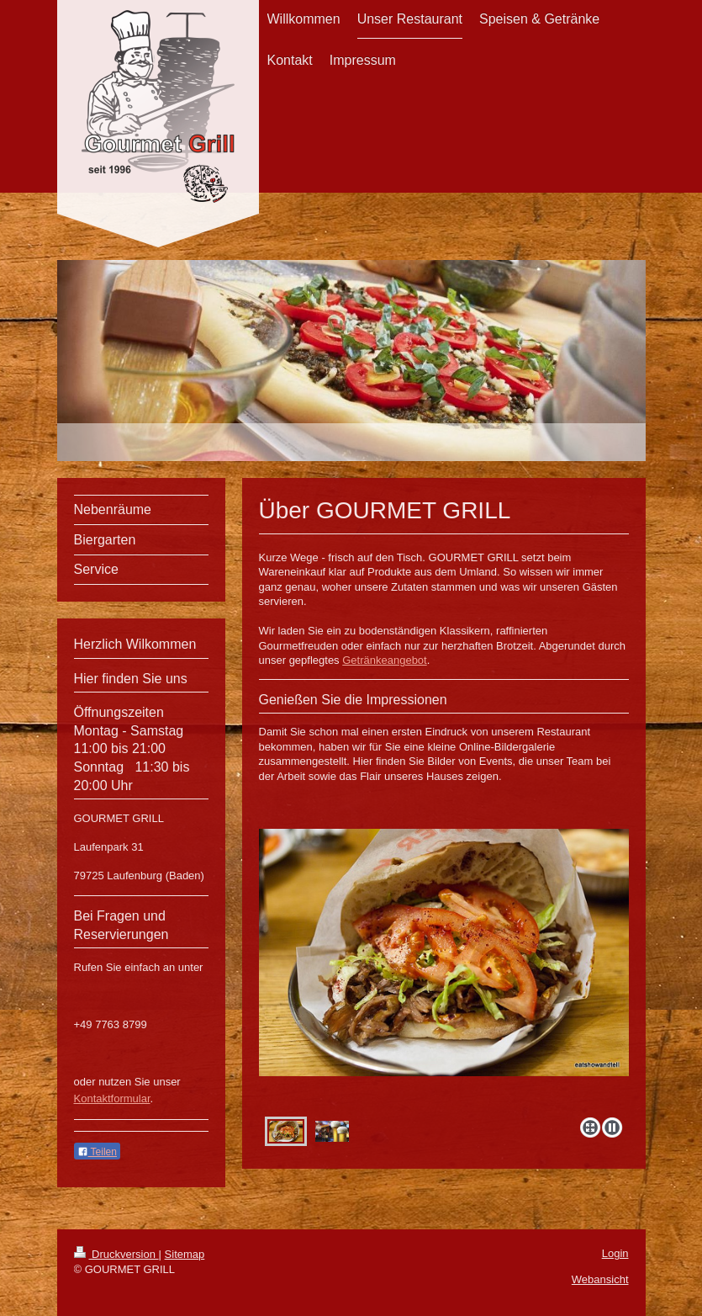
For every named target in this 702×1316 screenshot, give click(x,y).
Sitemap (185, 1254)
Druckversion (116, 1254)
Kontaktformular (112, 1098)
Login (615, 1253)
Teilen (97, 1152)
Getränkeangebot (384, 660)
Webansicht (600, 1279)
